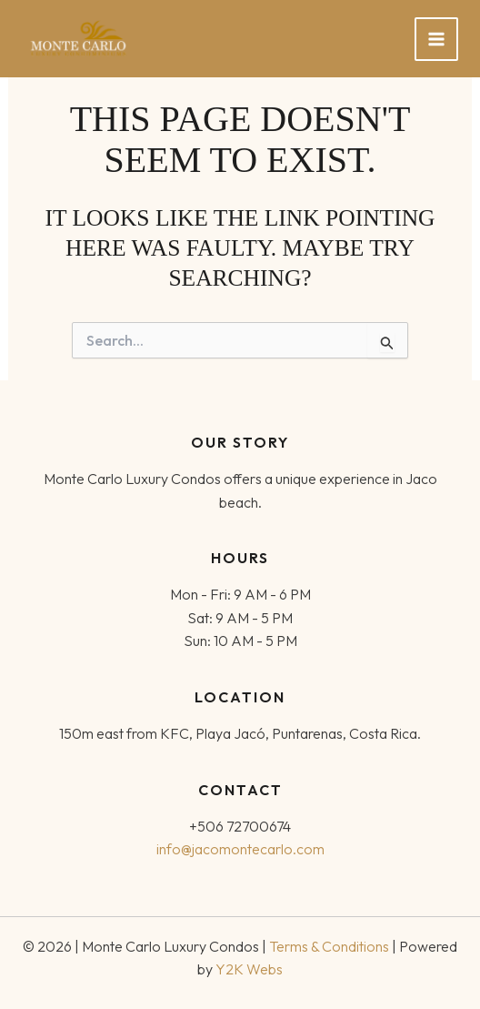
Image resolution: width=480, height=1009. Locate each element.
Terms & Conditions (329, 946)
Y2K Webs (249, 969)
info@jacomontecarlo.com (240, 849)
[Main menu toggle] (436, 39)
